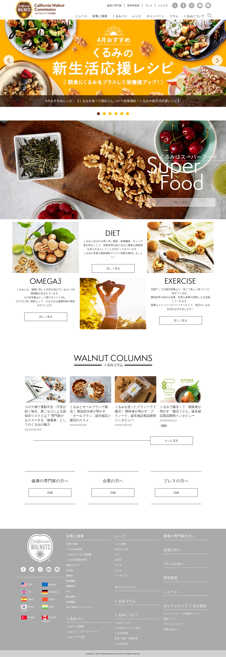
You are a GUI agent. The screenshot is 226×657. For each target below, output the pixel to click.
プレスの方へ (174, 564)
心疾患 (69, 570)
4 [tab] (115, 113)
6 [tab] (127, 113)
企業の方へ (172, 550)
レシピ (136, 16)
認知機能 (70, 581)
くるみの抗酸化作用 (76, 559)
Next (217, 60)
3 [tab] (110, 113)
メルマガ (163, 5)
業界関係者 (133, 5)
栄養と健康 (99, 16)
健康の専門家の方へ (179, 536)
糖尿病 (69, 575)
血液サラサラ (73, 565)
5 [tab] (121, 113)
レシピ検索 (120, 544)
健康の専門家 (114, 5)
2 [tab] (104, 113)
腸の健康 (70, 596)
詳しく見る (181, 202)
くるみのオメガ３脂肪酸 (78, 554)
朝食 (164, 425)
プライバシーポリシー (174, 624)
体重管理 (70, 586)
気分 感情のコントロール (79, 607)
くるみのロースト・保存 (127, 628)
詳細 (50, 492)
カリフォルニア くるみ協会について (182, 613)
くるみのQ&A (122, 643)
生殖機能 (70, 602)
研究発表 (170, 578)
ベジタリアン (121, 575)
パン (117, 554)
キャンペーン (155, 16)
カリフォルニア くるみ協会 (185, 606)
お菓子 (118, 559)
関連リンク (169, 618)
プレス (148, 5)
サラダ (118, 565)
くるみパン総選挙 (75, 626)
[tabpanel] (113, 63)
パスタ (118, 570)
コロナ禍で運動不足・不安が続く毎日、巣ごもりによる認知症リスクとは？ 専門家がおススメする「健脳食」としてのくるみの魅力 (45, 415)
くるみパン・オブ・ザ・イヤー (82, 631)
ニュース (81, 16)
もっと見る (171, 440)
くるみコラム (125, 601)
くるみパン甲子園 (75, 637)
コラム (173, 16)
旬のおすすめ (121, 549)
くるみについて (193, 16)
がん (68, 591)
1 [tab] (98, 113)
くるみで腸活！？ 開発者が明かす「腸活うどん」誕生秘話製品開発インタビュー (180, 411)
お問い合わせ (170, 629)
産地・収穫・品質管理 (126, 638)
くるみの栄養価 (74, 549)
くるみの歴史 (121, 633)
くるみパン (119, 16)
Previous (9, 60)
